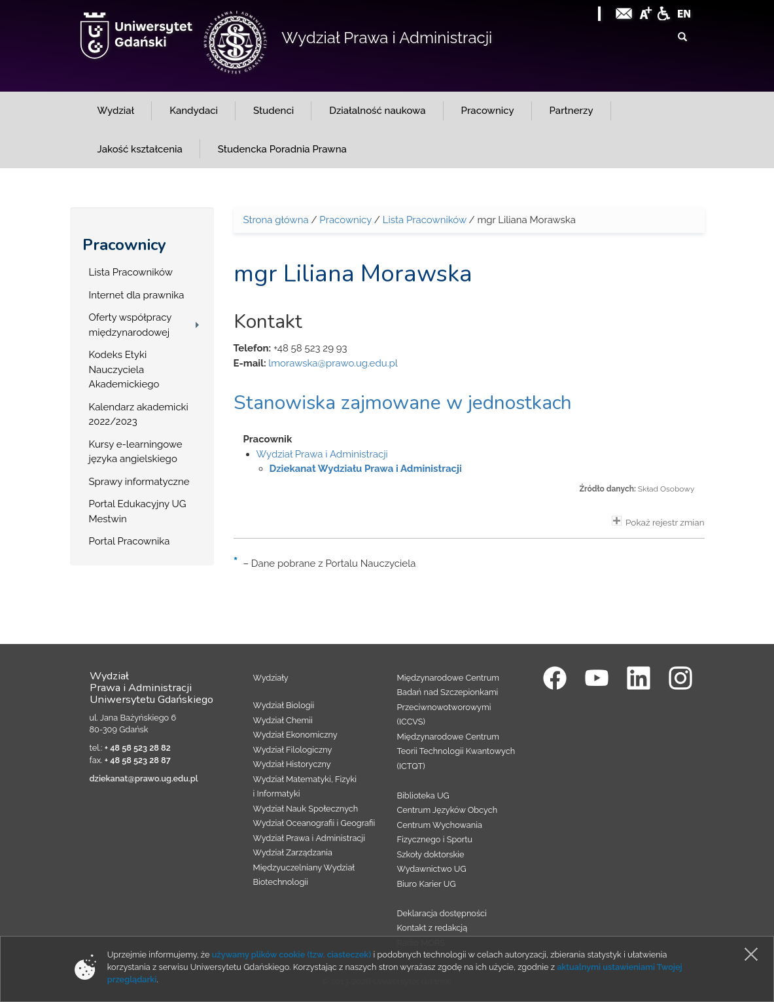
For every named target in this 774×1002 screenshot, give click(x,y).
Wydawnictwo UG (431, 869)
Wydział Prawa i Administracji (386, 37)
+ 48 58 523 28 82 (138, 748)
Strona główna (276, 220)
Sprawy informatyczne (139, 482)
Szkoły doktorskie (431, 854)
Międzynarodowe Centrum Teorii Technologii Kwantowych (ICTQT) (456, 751)
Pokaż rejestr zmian (658, 522)
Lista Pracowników (131, 272)
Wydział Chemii (283, 720)
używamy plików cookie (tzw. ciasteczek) (292, 954)
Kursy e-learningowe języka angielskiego (136, 451)
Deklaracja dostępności (442, 913)
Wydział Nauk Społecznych (306, 809)
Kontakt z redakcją (432, 928)
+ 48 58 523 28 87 (138, 760)
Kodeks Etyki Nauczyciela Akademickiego (124, 369)
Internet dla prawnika (137, 295)
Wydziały (271, 678)
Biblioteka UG (423, 795)
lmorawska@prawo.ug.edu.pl (333, 363)
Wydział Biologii (284, 705)
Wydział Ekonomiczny (295, 735)
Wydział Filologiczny (292, 750)
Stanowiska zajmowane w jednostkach (403, 402)
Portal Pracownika (129, 541)
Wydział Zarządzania (292, 852)
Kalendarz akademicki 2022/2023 (138, 414)
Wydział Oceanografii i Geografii (314, 823)
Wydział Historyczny (292, 764)
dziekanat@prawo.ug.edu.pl (144, 778)
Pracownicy (124, 244)
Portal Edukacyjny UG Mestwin (137, 511)
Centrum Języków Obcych (447, 810)
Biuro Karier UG (426, 884)
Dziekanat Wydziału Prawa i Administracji (366, 468)
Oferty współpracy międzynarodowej (130, 325)
